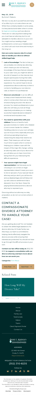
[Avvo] (20, 371)
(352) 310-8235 (18, 363)
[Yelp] (24, 371)
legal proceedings (10, 31)
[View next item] (18, 298)
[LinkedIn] (16, 371)
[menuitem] (8, 391)
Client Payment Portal (18, 326)
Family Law (18, 314)
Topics (18, 323)
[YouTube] (28, 371)
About (18, 311)
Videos (18, 320)
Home (18, 307)
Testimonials (18, 317)
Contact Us (18, 329)
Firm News (15, 261)
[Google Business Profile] (8, 371)
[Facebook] (12, 371)
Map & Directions (18, 356)
